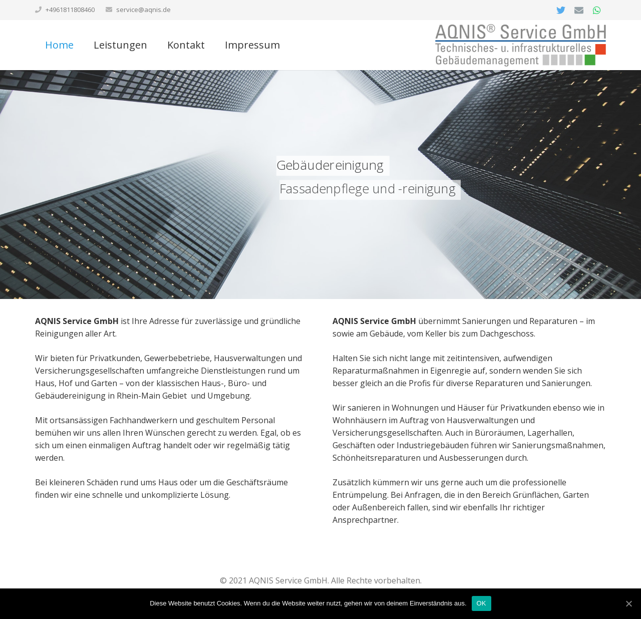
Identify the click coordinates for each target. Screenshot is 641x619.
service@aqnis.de (143, 9)
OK (481, 603)
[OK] (628, 603)
